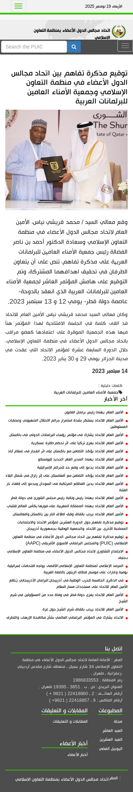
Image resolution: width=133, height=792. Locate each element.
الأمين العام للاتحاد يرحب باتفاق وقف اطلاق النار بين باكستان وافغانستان (70, 514)
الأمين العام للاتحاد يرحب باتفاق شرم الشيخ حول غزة (85, 609)
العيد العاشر (112, 730)
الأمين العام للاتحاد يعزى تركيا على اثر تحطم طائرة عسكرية (79, 443)
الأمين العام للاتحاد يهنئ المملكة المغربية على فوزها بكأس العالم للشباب (67, 506)
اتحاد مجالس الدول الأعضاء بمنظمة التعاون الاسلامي (72, 34)
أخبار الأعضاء (77, 754)
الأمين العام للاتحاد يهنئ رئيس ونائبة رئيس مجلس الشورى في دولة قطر (69, 497)
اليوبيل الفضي (110, 748)
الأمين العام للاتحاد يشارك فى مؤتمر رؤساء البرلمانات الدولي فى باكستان (68, 434)
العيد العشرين (111, 739)
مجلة (118, 721)
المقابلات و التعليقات (70, 721)
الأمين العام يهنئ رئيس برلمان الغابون (96, 412)
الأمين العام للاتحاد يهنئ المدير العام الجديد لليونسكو (83, 459)
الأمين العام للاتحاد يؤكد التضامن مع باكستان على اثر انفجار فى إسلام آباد (68, 451)
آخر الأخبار (116, 398)
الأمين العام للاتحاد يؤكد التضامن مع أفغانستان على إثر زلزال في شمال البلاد (66, 475)
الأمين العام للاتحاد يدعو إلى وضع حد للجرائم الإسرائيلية (82, 467)
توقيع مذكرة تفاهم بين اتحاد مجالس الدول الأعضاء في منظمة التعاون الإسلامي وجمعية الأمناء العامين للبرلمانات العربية (69, 87)
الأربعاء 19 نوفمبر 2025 (103, 6)
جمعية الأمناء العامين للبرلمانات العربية (86, 392)
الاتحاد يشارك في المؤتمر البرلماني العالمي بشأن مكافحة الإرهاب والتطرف (67, 617)
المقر (113, 778)
